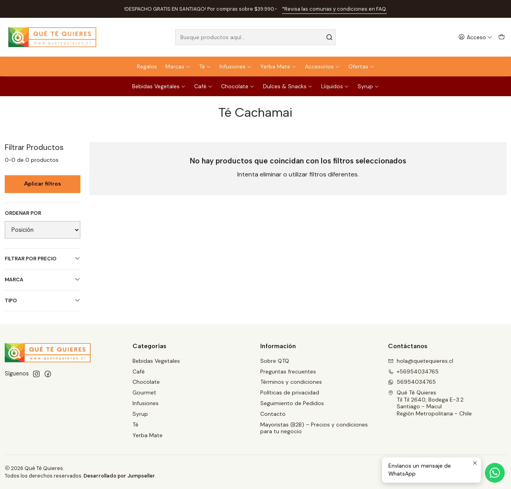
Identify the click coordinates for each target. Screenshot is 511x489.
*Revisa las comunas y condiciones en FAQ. (334, 9)
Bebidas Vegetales (159, 86)
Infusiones (236, 66)
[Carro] (501, 37)
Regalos (147, 66)
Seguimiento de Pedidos (292, 403)
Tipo (42, 300)
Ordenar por (23, 213)
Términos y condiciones (291, 381)
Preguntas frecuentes (288, 371)
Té (205, 66)
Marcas (178, 66)
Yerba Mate (278, 66)
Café (203, 86)
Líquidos (335, 86)
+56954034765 (413, 371)
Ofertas (361, 66)
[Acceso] (475, 37)
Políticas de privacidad (289, 392)
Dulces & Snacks (288, 86)
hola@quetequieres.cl (420, 360)
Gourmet (144, 392)
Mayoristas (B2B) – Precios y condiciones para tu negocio (314, 428)
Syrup (368, 86)
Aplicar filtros (42, 183)
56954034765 (412, 381)
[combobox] (255, 37)
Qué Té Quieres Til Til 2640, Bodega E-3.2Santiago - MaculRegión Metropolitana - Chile (430, 403)
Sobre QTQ (274, 360)
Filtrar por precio (42, 258)
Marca (42, 279)
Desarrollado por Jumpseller (119, 475)
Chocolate (238, 86)
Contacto (273, 413)
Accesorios (322, 66)
